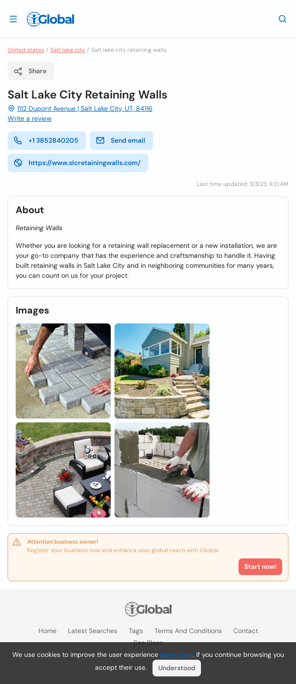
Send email (120, 140)
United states (26, 50)
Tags (136, 630)
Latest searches (92, 630)
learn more (176, 654)
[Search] (282, 18)
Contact (245, 630)
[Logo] (50, 19)
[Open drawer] (13, 18)
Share (30, 71)
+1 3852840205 (45, 140)
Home (47, 630)
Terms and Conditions (188, 630)
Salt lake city (67, 50)
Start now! (260, 566)
